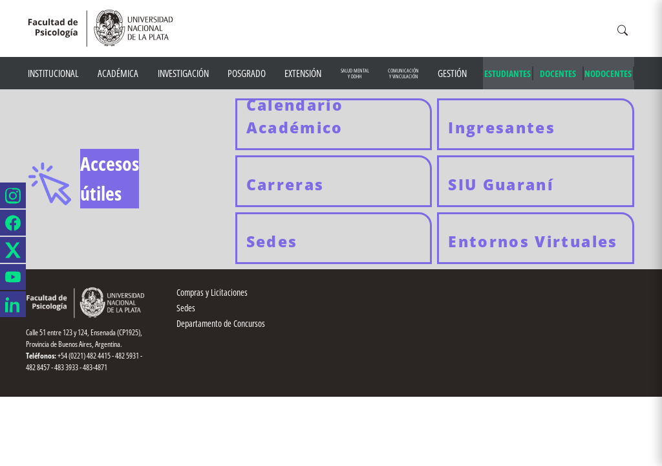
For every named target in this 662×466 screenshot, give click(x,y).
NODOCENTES (608, 73)
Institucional (53, 73)
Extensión (302, 73)
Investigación (183, 73)
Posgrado (247, 73)
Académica (118, 73)
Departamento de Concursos (220, 323)
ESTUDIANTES (507, 73)
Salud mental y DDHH (355, 73)
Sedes (185, 308)
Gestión (452, 73)
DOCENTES (558, 73)
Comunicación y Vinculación (403, 73)
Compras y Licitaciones (212, 292)
